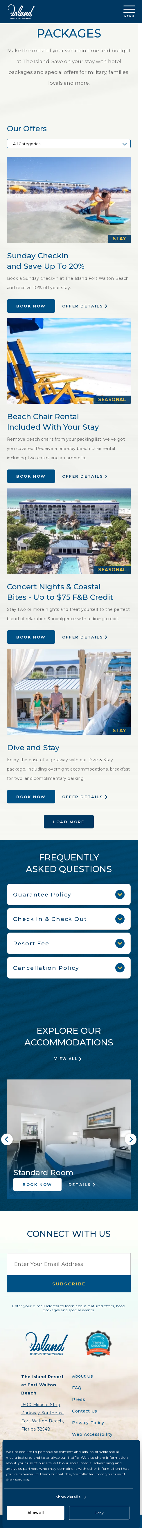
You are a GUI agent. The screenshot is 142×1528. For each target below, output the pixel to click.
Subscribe (69, 1284)
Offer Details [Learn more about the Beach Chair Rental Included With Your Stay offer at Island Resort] (82, 476)
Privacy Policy (88, 1422)
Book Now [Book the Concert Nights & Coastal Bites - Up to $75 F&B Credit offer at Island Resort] (31, 637)
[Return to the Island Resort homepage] (21, 11)
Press (78, 1399)
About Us (82, 1376)
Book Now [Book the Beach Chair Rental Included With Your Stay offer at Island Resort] (31, 476)
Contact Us (84, 1411)
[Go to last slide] (7, 1139)
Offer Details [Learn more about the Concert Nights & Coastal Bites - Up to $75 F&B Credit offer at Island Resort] (82, 637)
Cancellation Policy (69, 967)
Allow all (36, 1513)
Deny (99, 1513)
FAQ (77, 1387)
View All (66, 1058)
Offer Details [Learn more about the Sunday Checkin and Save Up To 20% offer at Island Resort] (82, 306)
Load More (68, 821)
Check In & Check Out (69, 919)
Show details (68, 1497)
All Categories (27, 143)
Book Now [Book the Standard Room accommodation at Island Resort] (37, 1184)
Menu (129, 12)
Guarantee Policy (69, 894)
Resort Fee (69, 943)
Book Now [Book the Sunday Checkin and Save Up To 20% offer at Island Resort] (31, 306)
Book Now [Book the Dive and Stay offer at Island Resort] (31, 796)
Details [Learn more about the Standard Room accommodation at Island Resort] (80, 1184)
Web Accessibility (92, 1434)
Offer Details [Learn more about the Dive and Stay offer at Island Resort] (82, 796)
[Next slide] (130, 1139)
